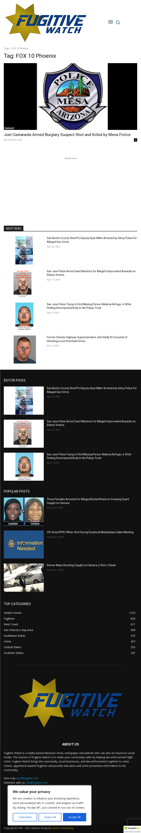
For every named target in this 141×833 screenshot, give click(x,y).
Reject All (50, 817)
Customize (25, 817)
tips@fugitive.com (27, 778)
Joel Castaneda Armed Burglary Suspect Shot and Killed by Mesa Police (67, 134)
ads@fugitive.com (37, 782)
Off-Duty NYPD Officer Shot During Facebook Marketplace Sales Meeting (90, 532)
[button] (132, 829)
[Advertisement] (70, 184)
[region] (49, 805)
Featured (9, 128)
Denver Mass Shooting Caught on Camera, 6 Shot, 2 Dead (81, 565)
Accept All (74, 817)
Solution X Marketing (62, 828)
